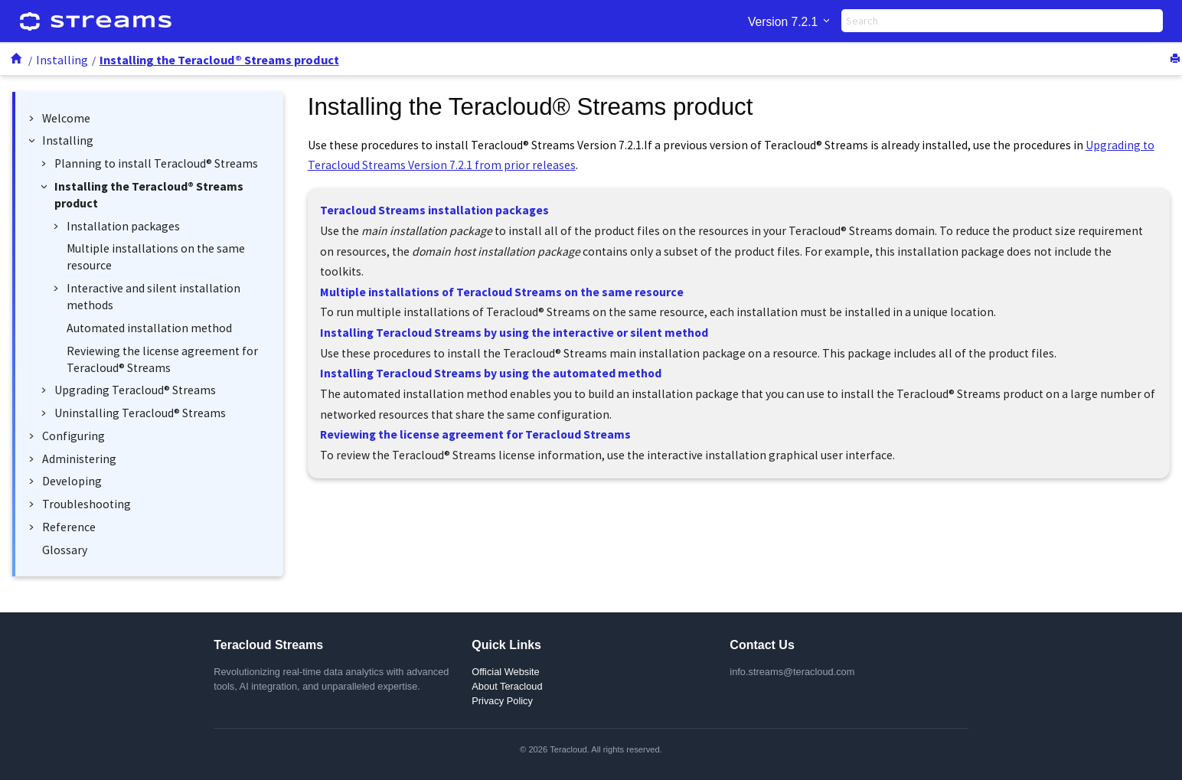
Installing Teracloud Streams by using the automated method (490, 373)
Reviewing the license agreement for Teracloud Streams (475, 434)
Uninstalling (140, 413)
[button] (34, 118)
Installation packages (123, 226)
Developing (72, 481)
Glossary (64, 550)
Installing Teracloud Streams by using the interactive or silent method (514, 332)
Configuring (73, 436)
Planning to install (156, 163)
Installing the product (219, 59)
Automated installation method (149, 328)
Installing (62, 59)
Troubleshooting (86, 504)
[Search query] (1002, 20)
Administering (79, 459)
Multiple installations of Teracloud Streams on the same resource (502, 292)
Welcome (66, 118)
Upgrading (135, 390)
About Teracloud (507, 686)
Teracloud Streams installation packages (434, 210)
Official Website (505, 671)
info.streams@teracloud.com (792, 671)
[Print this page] (1176, 59)
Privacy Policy (502, 701)
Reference (69, 527)
